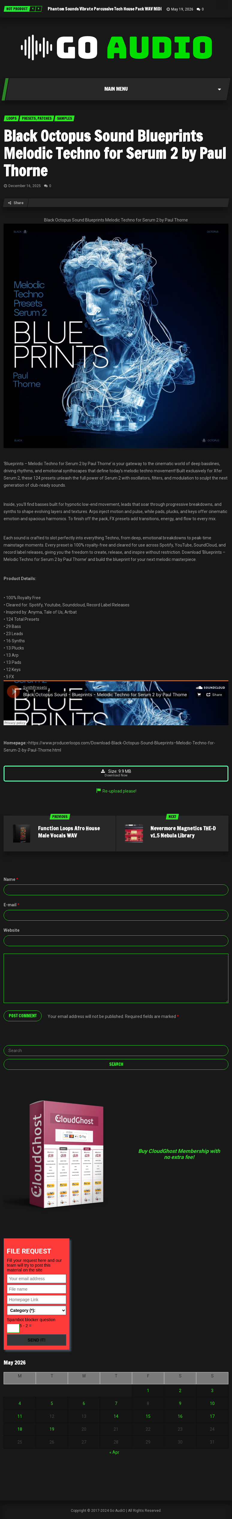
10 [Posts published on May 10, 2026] (212, 1403)
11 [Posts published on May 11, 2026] (19, 1416)
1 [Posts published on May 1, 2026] (148, 1391)
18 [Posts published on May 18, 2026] (19, 1429)
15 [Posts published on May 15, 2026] (148, 1416)
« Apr (114, 1452)
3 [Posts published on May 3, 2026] (212, 1391)
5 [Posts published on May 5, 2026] (52, 1403)
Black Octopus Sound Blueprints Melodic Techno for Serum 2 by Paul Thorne (115, 153)
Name (11, 879)
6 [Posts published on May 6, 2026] (84, 1403)
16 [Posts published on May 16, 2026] (180, 1416)
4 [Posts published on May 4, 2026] (20, 1403)
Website (11, 930)
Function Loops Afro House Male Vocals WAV (69, 832)
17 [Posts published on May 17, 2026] (212, 1416)
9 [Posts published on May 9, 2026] (180, 1403)
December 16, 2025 (24, 186)
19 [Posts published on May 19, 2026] (51, 1429)
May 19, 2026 (182, 9)
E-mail (11, 905)
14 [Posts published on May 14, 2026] (116, 1416)
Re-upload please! (116, 791)
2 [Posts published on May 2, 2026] (180, 1391)
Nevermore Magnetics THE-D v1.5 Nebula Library (183, 832)
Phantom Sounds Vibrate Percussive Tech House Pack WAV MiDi (105, 9)
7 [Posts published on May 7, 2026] (116, 1403)
